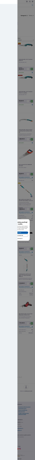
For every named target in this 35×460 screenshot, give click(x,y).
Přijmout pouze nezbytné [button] (17, 235)
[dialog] (17, 230)
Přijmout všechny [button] (17, 232)
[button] (17, 238)
